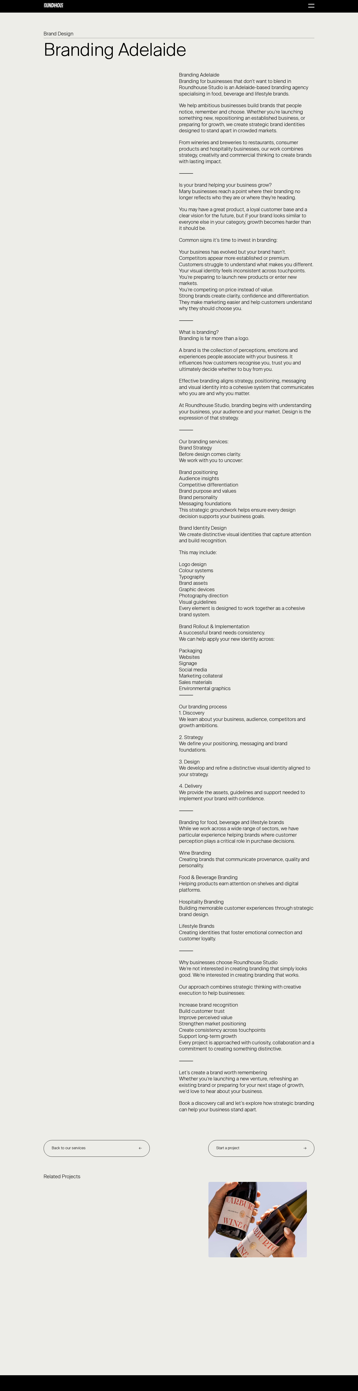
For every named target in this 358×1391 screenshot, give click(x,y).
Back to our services (69, 1148)
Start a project (227, 1148)
